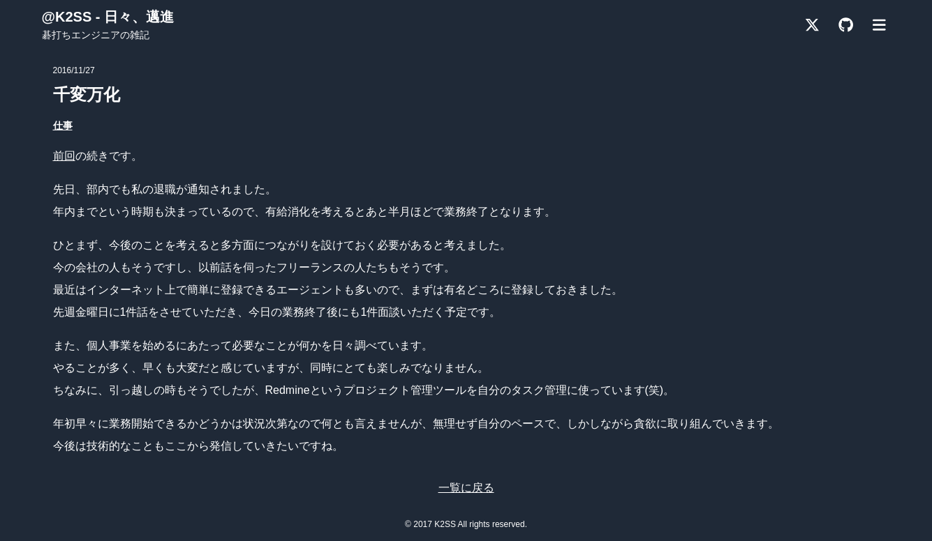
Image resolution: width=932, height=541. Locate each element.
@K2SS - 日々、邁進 (108, 16)
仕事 (63, 125)
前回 (64, 156)
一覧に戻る (466, 488)
